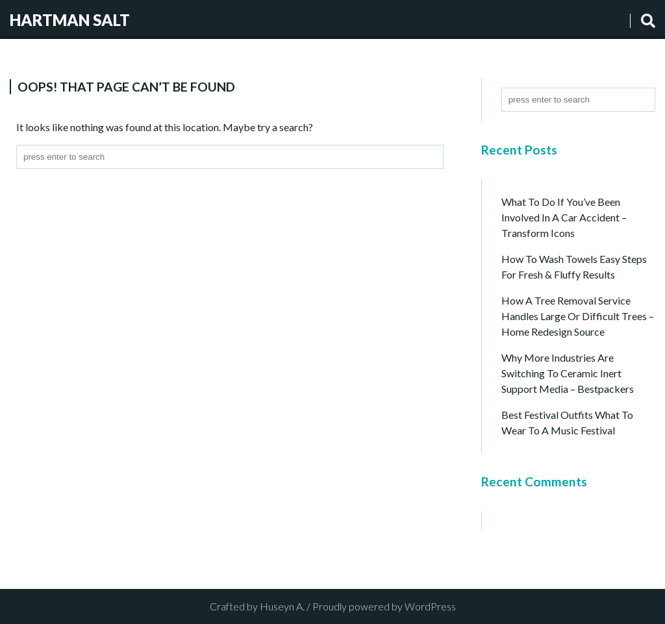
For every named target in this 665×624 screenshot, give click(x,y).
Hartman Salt (70, 19)
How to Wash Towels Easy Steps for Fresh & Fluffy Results (574, 267)
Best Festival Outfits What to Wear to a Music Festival (567, 422)
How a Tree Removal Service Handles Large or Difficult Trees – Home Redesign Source (577, 316)
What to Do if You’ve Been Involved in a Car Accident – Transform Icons (564, 217)
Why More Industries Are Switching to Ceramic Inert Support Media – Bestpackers (567, 373)
